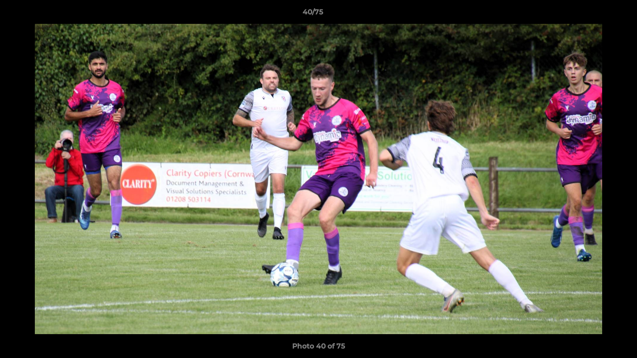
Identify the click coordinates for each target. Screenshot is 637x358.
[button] (595, 14)
